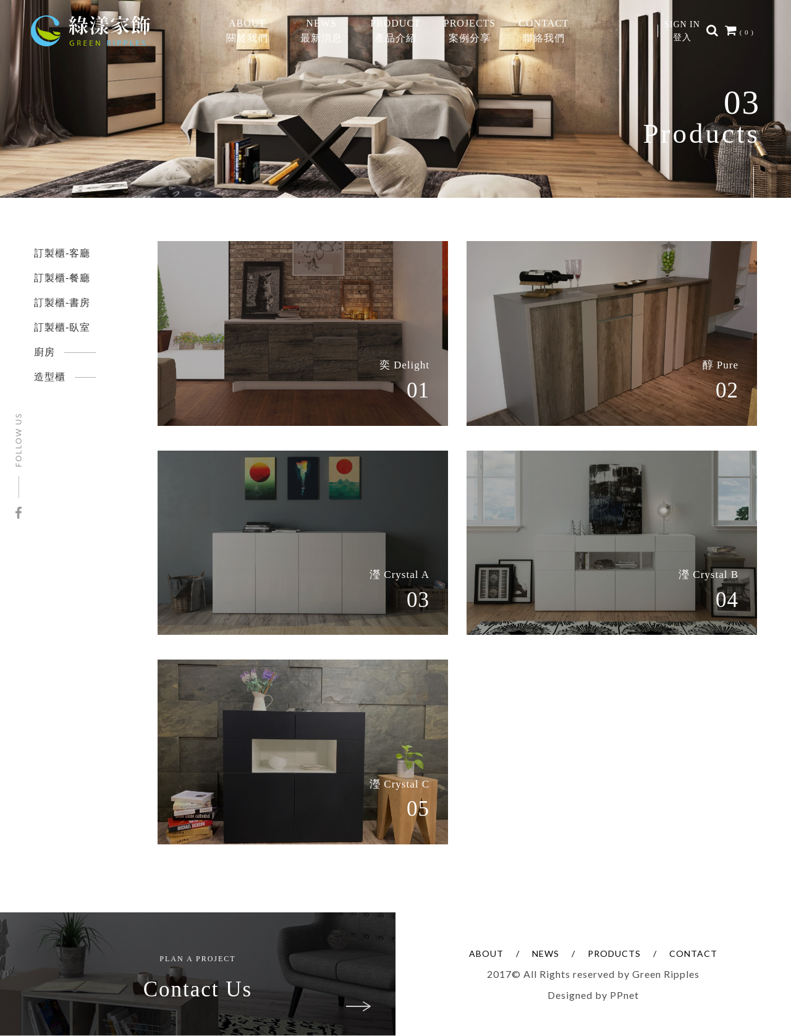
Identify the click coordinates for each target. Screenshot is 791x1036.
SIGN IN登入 (682, 31)
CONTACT (693, 953)
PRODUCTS (614, 953)
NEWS (545, 953)
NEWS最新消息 (321, 30)
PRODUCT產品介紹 (395, 30)
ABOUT (486, 953)
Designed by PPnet (593, 995)
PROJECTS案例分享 (470, 30)
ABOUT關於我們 (247, 30)
